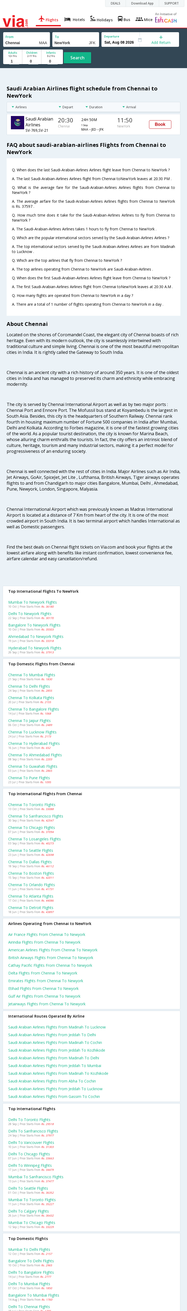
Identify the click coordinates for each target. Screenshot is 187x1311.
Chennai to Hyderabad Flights (34, 743)
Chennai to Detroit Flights (30, 907)
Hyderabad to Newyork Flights (34, 647)
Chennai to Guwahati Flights (32, 766)
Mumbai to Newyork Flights (32, 602)
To (57, 37)
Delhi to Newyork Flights (30, 613)
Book (160, 124)
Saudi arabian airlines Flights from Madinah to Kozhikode (58, 1073)
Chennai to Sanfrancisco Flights (35, 816)
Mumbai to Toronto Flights (32, 1199)
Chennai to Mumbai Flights (31, 674)
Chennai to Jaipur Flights (29, 720)
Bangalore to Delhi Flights (31, 1260)
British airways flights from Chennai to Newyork (50, 957)
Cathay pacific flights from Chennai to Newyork (50, 965)
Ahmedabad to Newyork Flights (35, 636)
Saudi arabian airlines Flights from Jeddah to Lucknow (55, 1088)
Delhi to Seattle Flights (28, 1188)
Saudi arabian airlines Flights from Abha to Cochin (52, 1081)
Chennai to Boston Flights (31, 873)
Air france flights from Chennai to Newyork (46, 934)
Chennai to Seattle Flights (30, 850)
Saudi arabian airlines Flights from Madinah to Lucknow (57, 1027)
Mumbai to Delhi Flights (29, 1249)
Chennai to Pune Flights (29, 777)
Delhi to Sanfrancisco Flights (33, 1131)
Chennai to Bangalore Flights (33, 709)
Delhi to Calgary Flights (28, 1211)
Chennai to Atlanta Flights (30, 896)
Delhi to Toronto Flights (29, 1119)
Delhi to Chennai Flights (29, 1306)
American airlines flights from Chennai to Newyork (52, 949)
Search (77, 58)
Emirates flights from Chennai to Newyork (45, 980)
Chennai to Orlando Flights (31, 884)
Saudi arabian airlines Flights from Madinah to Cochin (55, 1042)
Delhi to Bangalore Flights (31, 1272)
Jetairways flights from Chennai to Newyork (47, 1003)
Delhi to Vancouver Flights (31, 1142)
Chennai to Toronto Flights (32, 804)
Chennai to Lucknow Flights (32, 732)
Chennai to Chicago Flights (31, 827)
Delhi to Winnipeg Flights (30, 1165)
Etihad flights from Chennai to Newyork (43, 988)
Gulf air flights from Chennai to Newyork (44, 996)
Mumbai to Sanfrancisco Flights (35, 1176)
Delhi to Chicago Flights (29, 1153)
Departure (111, 36)
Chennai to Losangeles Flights (34, 838)
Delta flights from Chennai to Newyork (42, 973)
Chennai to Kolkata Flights (31, 697)
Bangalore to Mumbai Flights (33, 1295)
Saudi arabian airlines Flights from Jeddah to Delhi (52, 1034)
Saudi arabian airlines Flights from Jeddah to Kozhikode (56, 1050)
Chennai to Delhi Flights (29, 686)
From (10, 37)
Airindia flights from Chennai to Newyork (44, 942)
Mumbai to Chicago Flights (31, 1222)
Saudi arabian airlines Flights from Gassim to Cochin (54, 1096)
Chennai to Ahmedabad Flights (35, 754)
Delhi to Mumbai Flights (29, 1283)
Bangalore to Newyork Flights (34, 625)
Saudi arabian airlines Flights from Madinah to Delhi (53, 1057)
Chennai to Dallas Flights (30, 861)
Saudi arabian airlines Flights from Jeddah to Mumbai (54, 1065)
